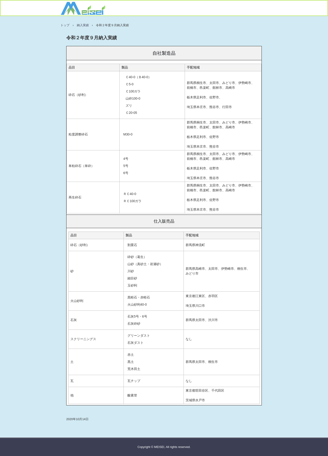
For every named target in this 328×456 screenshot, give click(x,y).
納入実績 (83, 25)
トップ (64, 25)
